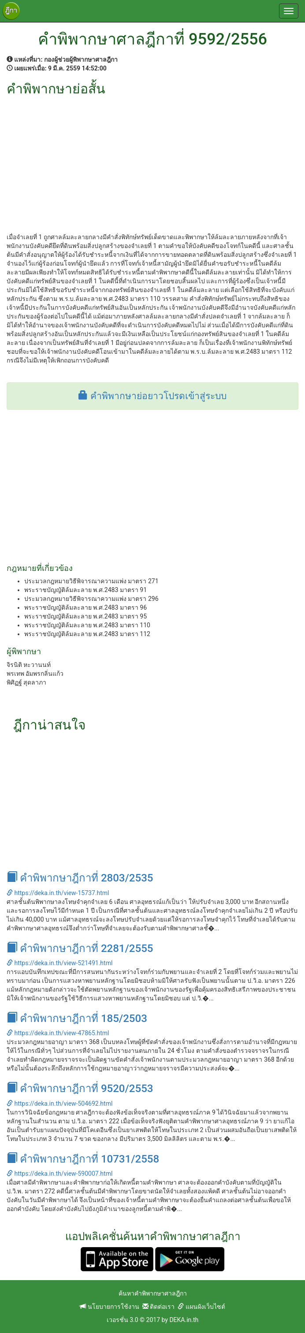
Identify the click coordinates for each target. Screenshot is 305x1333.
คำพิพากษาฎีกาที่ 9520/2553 (80, 1088)
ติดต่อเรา (158, 1306)
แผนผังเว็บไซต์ (201, 1306)
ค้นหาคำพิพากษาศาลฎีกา (153, 1293)
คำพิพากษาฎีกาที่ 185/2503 (77, 1018)
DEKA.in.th (183, 1319)
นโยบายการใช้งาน (109, 1306)
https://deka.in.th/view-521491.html (59, 962)
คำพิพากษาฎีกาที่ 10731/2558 (83, 1159)
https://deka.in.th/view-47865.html (58, 1033)
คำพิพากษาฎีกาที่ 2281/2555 (80, 948)
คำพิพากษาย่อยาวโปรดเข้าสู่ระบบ (152, 396)
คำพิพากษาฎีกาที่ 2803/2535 (80, 878)
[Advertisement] (152, 162)
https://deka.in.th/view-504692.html (59, 1103)
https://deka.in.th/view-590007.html (59, 1173)
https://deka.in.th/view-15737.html (58, 892)
